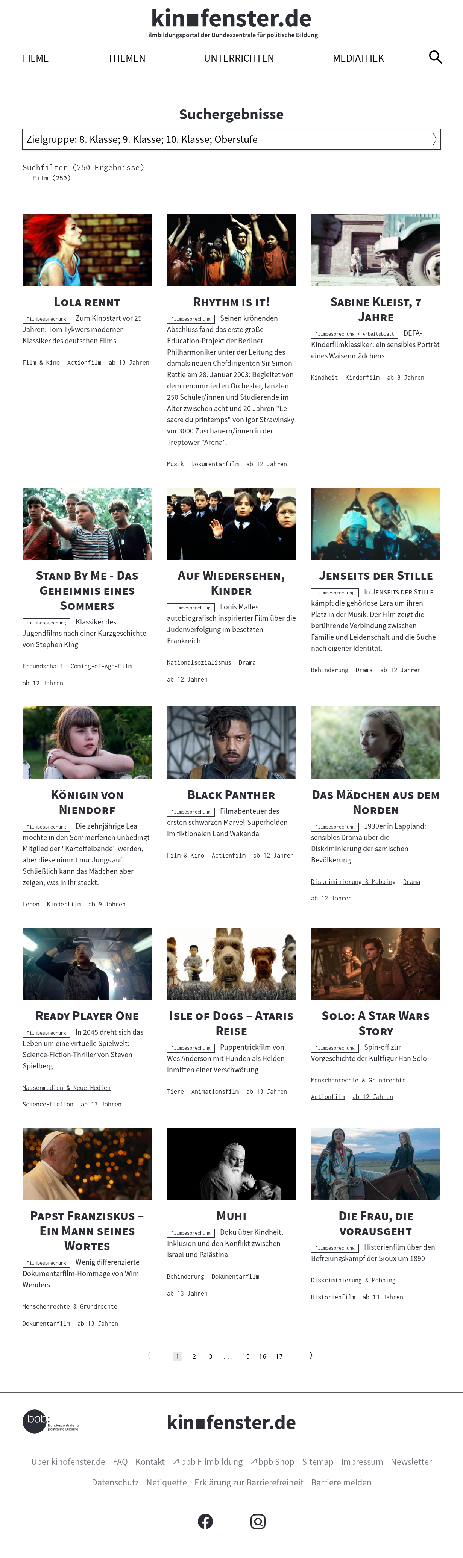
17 (279, 1356)
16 (262, 1356)
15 (246, 1356)
